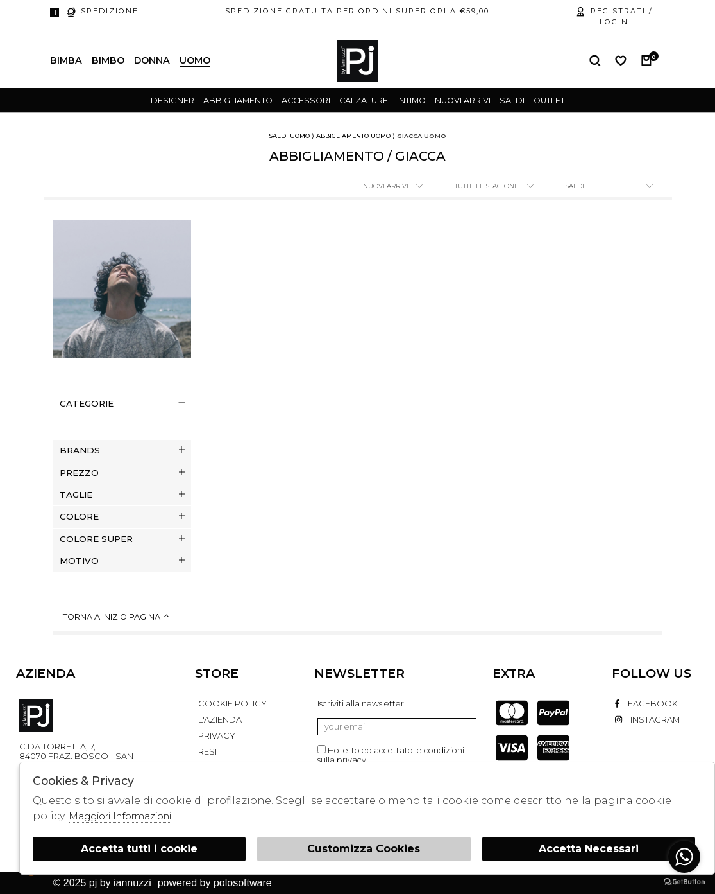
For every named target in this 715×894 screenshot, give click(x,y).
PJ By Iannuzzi (36, 716)
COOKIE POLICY (232, 703)
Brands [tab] (122, 450)
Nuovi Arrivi (463, 100)
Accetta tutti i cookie (139, 849)
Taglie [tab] (122, 494)
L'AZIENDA (220, 719)
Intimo (411, 100)
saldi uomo (289, 135)
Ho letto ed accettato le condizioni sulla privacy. (390, 755)
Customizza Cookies (363, 849)
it (54, 12)
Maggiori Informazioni (120, 816)
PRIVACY (216, 736)
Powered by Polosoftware (215, 882)
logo (357, 61)
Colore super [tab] (122, 539)
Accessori (306, 100)
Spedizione (102, 11)
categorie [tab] (122, 403)
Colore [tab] (122, 516)
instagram (647, 719)
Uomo (195, 60)
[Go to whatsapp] (684, 857)
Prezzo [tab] (122, 473)
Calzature (363, 100)
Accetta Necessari (589, 849)
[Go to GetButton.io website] (684, 881)
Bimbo (108, 60)
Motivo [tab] (122, 561)
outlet (549, 100)
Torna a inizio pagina (117, 617)
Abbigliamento (238, 100)
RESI (207, 752)
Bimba (66, 60)
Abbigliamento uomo (353, 135)
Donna (152, 60)
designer (172, 100)
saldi (512, 100)
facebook (646, 703)
